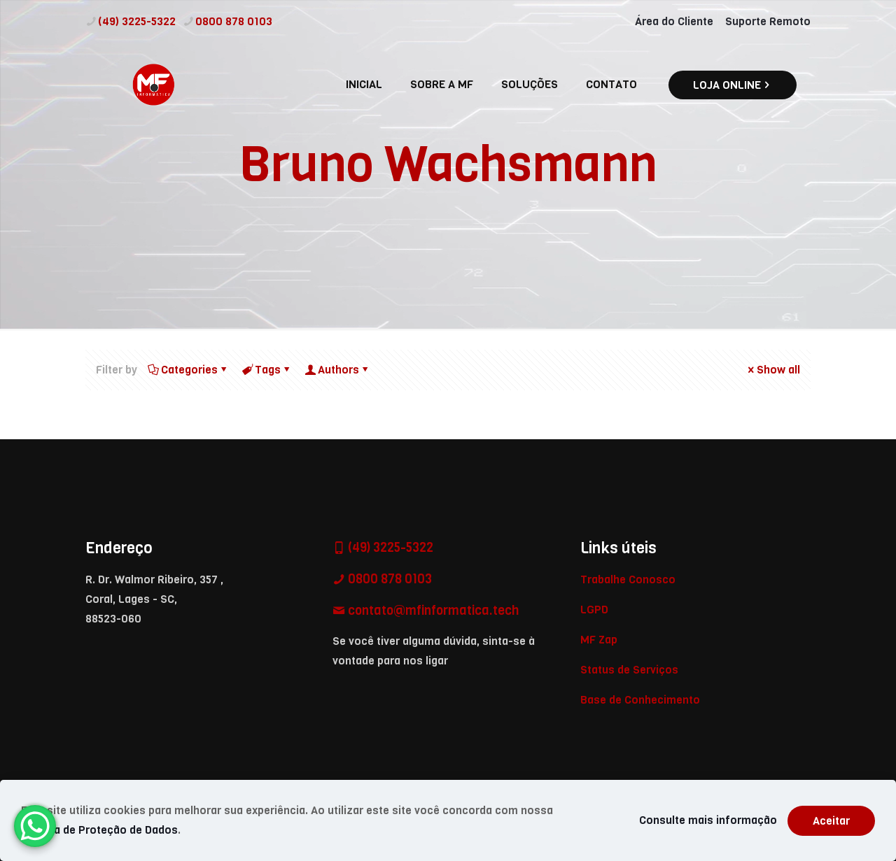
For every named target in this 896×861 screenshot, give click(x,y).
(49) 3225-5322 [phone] (137, 21)
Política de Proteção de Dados (99, 830)
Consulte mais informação (708, 820)
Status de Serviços (629, 669)
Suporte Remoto (768, 21)
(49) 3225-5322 (389, 547)
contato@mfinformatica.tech (432, 610)
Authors (337, 369)
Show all (773, 369)
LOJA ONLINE (732, 85)
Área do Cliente (674, 21)
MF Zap (598, 639)
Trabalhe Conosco (628, 579)
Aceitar (831, 820)
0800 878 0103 (388, 579)
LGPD (594, 609)
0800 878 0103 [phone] (233, 21)
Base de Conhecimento (640, 699)
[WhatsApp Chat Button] (35, 826)
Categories (188, 369)
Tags (266, 369)
